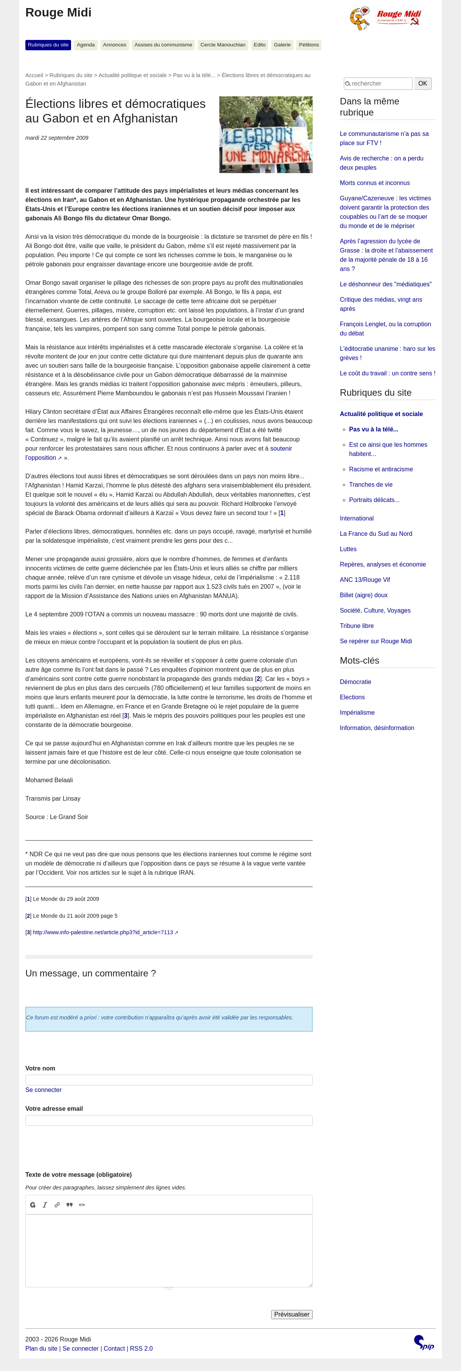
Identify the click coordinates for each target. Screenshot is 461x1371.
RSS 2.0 (141, 1348)
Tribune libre (357, 626)
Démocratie (355, 682)
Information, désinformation (377, 728)
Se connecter (43, 1090)
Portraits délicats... (374, 500)
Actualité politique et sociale (132, 75)
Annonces (114, 45)
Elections (352, 697)
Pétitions (309, 45)
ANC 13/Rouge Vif (365, 579)
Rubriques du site (48, 45)
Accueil (34, 75)
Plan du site (41, 1348)
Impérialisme (357, 712)
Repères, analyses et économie (383, 564)
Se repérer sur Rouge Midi (376, 641)
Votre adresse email (54, 1108)
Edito (260, 45)
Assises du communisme (163, 45)
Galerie (282, 45)
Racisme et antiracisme (381, 469)
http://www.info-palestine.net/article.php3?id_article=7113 (103, 932)
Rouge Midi (58, 12)
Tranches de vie (371, 484)
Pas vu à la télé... (194, 75)
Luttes (348, 549)
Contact (114, 1348)
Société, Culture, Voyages (375, 610)
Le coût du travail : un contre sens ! (388, 373)
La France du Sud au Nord (376, 533)
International (357, 518)
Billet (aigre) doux (364, 595)
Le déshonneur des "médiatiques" (386, 284)
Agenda (86, 45)
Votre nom (40, 1068)
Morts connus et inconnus (375, 183)
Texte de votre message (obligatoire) (78, 1174)
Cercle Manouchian (223, 45)
